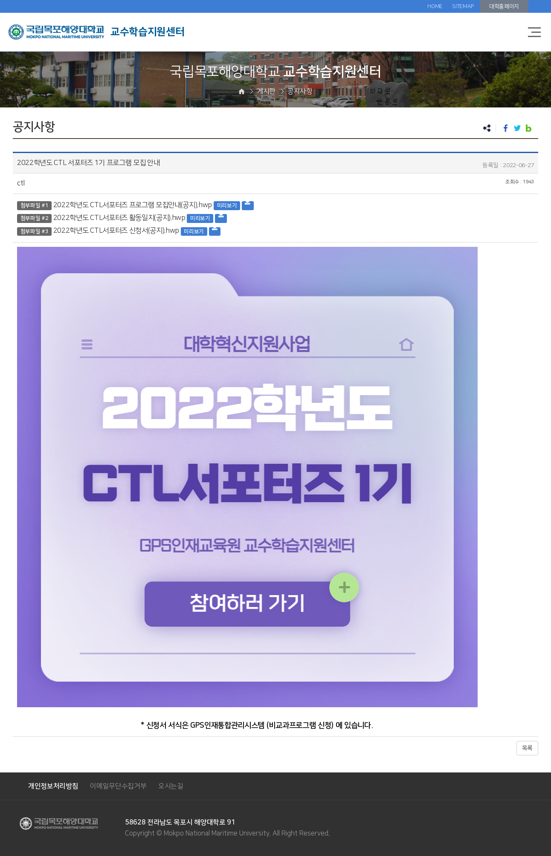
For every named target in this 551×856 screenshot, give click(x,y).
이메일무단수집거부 (118, 786)
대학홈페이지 (504, 6)
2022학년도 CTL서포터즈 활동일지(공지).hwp (119, 218)
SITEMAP (463, 6)
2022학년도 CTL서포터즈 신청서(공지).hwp (116, 230)
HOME (435, 6)
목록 (527, 748)
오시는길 (170, 786)
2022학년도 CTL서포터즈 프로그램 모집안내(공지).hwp (132, 205)
